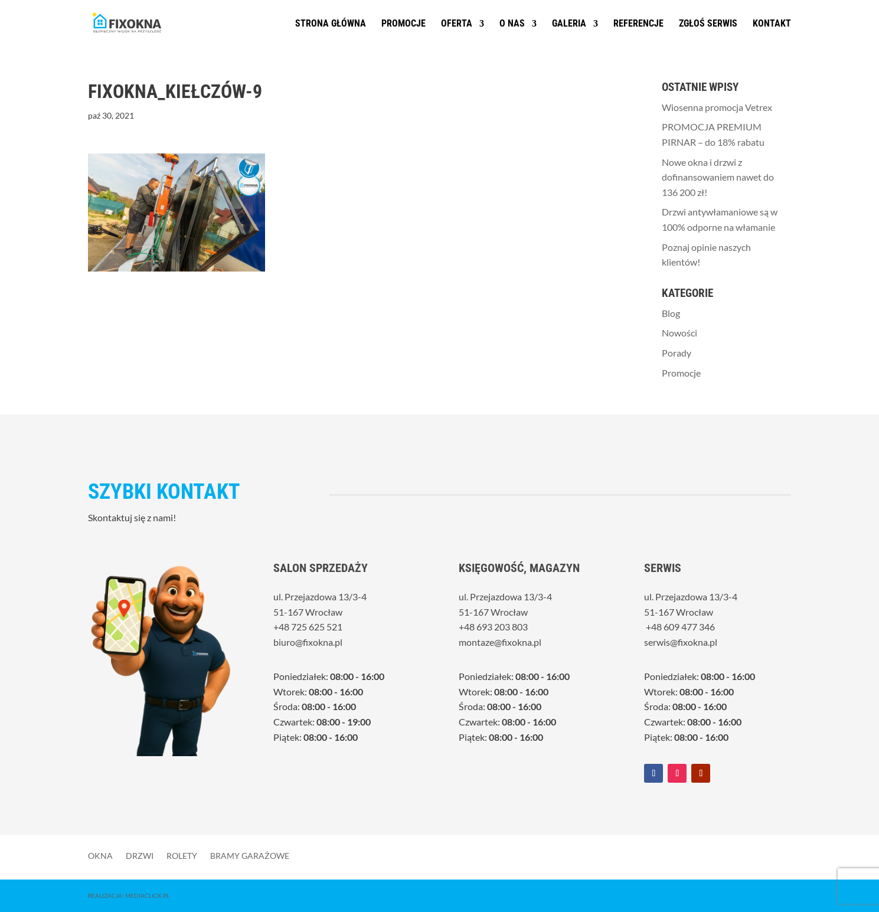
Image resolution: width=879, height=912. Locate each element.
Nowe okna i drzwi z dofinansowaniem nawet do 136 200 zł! (718, 177)
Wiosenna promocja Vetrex (717, 107)
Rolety (181, 855)
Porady (676, 352)
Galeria (569, 24)
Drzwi (139, 855)
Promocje (403, 24)
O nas (512, 24)
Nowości (679, 332)
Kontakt (772, 24)
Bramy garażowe (249, 855)
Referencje (638, 24)
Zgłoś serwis (708, 24)
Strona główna (330, 24)
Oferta (456, 24)
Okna (100, 855)
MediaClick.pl (147, 895)
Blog (671, 313)
